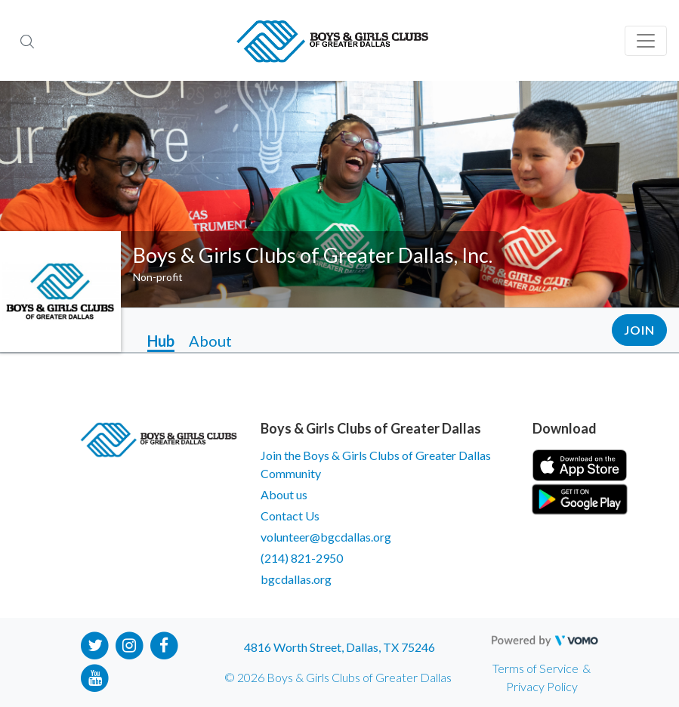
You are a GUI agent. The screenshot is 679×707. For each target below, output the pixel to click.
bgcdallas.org (296, 579)
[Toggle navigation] (646, 41)
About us (284, 494)
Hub (160, 341)
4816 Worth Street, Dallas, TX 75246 (339, 647)
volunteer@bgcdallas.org (326, 536)
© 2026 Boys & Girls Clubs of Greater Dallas (338, 677)
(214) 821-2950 (302, 558)
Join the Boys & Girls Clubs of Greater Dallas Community (376, 464)
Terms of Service (535, 668)
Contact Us (290, 515)
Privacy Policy (542, 686)
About (210, 341)
